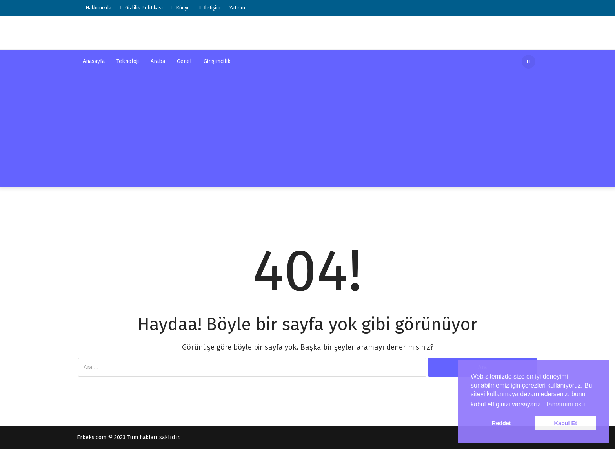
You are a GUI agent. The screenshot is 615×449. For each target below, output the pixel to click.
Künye (181, 8)
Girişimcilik (217, 61)
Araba (158, 61)
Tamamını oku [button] (565, 404)
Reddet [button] (501, 423)
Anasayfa (94, 61)
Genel (184, 61)
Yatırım (237, 8)
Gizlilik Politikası (141, 8)
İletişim (209, 8)
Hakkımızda (96, 8)
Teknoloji (127, 61)
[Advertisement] (307, 132)
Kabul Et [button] (565, 423)
